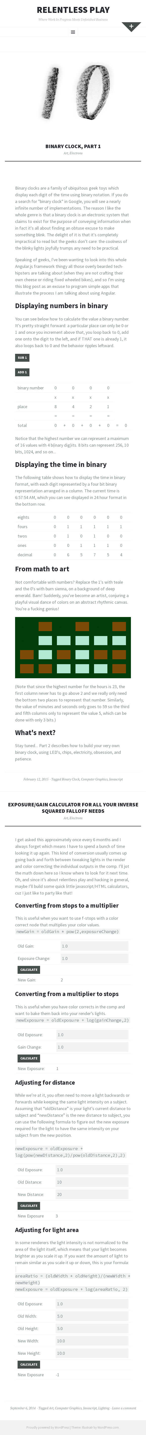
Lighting (103, 1408)
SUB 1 (22, 358)
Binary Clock (70, 779)
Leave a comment (124, 1408)
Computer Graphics (94, 779)
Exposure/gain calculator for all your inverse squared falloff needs (73, 807)
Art (66, 153)
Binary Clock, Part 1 (73, 146)
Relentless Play (73, 10)
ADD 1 (22, 372)
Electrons (76, 153)
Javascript (116, 779)
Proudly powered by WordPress (47, 1427)
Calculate (28, 970)
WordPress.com (108, 1427)
